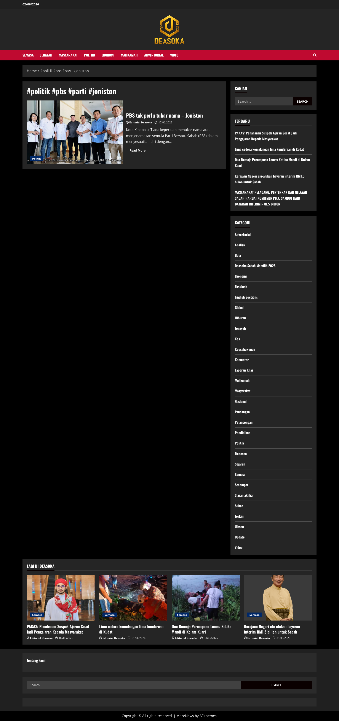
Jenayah (46, 55)
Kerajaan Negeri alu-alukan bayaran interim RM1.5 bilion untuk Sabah (272, 629)
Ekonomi (108, 55)
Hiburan (240, 317)
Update (240, 537)
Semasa (28, 55)
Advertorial (154, 55)
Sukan (239, 505)
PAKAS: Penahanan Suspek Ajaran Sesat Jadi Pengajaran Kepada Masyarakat (58, 629)
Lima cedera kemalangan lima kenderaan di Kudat (269, 149)
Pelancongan (244, 422)
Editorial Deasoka (140, 122)
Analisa (240, 244)
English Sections (246, 297)
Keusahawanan (245, 349)
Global (239, 307)
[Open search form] (315, 55)
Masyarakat (68, 55)
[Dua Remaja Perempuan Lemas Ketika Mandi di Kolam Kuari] (206, 598)
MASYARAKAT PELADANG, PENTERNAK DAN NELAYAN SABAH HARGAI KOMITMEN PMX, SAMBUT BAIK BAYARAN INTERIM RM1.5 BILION (271, 198)
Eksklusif (241, 286)
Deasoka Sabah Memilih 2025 (255, 265)
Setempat (241, 484)
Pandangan (242, 411)
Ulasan (239, 526)
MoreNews (185, 715)
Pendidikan (242, 432)
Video (174, 55)
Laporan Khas (244, 370)
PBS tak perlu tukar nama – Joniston (75, 132)
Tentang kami (36, 660)
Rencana (241, 453)
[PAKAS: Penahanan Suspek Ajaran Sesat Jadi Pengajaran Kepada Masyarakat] (61, 598)
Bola (238, 255)
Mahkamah (129, 55)
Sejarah (240, 464)
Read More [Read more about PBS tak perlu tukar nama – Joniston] (139, 151)
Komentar (242, 359)
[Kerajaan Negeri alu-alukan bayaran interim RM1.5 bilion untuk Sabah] (278, 598)
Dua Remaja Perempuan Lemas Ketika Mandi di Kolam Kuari (201, 629)
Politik (89, 55)
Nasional (240, 401)
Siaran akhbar (244, 495)
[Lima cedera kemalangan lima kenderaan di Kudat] (133, 598)
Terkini (239, 516)
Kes (237, 338)
